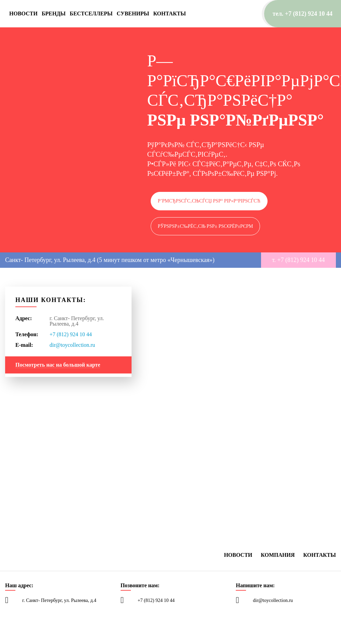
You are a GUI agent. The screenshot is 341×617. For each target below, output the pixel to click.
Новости (23, 13)
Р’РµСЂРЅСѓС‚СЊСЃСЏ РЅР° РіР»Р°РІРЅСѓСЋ (209, 201)
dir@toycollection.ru (72, 345)
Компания (278, 555)
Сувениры (133, 13)
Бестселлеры (91, 13)
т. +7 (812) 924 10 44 (298, 260)
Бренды (54, 13)
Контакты (169, 13)
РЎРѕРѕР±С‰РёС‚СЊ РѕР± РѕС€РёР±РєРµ (205, 226)
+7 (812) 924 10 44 (71, 334)
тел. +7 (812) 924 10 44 (302, 13)
